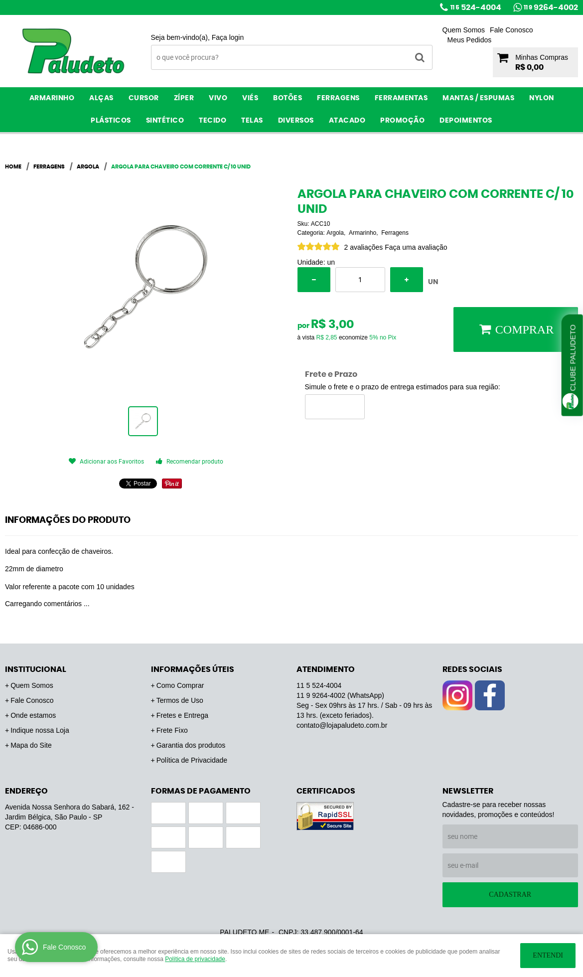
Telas (252, 120)
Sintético (165, 120)
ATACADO (347, 120)
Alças (101, 98)
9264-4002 (551, 7)
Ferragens (338, 98)
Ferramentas (401, 98)
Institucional (35, 669)
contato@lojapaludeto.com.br (341, 725)
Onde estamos (33, 715)
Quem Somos (463, 30)
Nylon (541, 98)
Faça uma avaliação (416, 247)
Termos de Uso (179, 700)
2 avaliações (363, 247)
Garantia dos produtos (191, 745)
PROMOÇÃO (402, 120)
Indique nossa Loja (39, 730)
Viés (250, 98)
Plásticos (111, 120)
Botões (287, 98)
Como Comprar (180, 685)
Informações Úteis (192, 669)
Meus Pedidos (469, 40)
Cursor (144, 98)
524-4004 (475, 7)
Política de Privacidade (191, 760)
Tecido (212, 120)
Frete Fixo (172, 730)
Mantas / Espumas (478, 98)
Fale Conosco (511, 30)
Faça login (228, 37)
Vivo (218, 98)
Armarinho (52, 98)
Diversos (296, 120)
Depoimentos (465, 120)
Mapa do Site (31, 745)
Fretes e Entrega (182, 715)
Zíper (184, 98)
